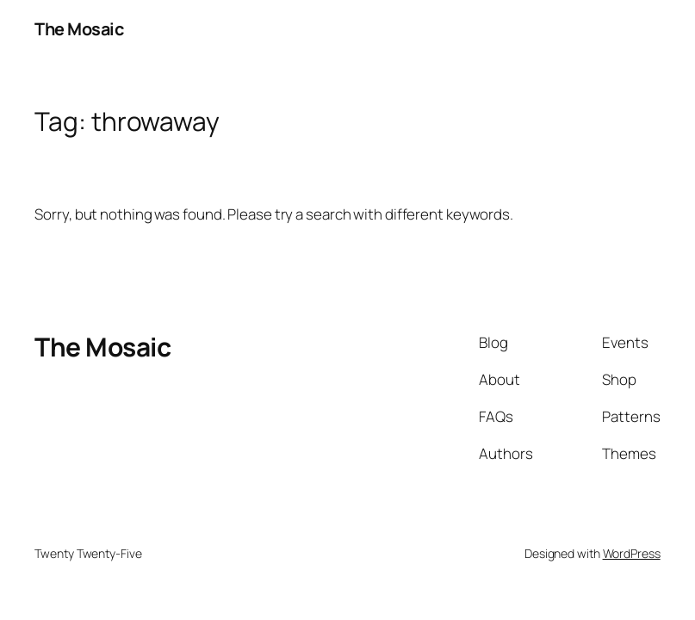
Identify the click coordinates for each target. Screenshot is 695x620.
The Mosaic (78, 28)
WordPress (632, 553)
